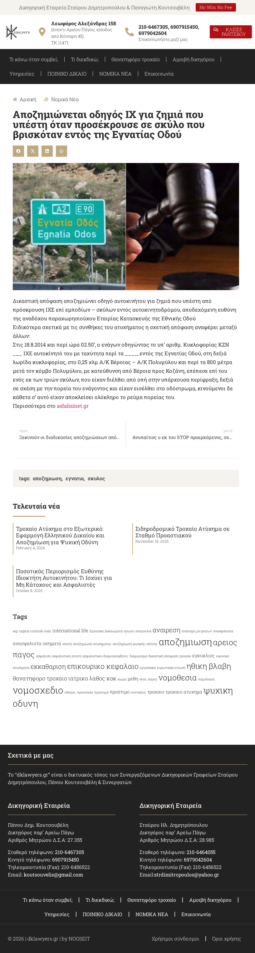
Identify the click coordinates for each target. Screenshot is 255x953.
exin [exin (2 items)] (47, 631)
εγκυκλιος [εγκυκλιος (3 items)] (203, 656)
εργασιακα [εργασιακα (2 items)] (148, 667)
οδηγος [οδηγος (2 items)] (70, 692)
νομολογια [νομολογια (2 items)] (206, 679)
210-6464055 (201, 852)
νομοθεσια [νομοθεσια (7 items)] (178, 677)
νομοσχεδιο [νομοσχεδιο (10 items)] (38, 690)
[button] (18, 151)
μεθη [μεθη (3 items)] (133, 679)
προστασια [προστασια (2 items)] (85, 692)
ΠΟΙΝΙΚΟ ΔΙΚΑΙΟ (66, 73)
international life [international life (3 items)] (70, 631)
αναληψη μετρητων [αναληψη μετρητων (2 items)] (197, 631)
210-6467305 (69, 852)
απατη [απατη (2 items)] (67, 644)
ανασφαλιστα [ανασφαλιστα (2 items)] (223, 631)
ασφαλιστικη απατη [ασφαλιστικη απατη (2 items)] (66, 656)
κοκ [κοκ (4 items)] (111, 678)
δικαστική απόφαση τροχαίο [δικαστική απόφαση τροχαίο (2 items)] (170, 656)
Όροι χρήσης (226, 938)
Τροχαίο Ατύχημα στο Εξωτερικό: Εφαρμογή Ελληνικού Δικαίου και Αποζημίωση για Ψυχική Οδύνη (60, 535)
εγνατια (75, 478)
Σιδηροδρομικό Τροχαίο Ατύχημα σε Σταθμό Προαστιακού (182, 532)
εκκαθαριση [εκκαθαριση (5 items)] (48, 666)
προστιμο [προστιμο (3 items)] (120, 692)
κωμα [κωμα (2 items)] (122, 679)
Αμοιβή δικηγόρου (193, 59)
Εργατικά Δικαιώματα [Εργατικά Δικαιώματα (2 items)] (106, 631)
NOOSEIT (79, 938)
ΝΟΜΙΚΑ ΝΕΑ (115, 73)
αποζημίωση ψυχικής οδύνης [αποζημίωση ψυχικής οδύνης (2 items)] (135, 644)
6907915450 (65, 859)
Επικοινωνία (159, 73)
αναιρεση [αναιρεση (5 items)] (166, 629)
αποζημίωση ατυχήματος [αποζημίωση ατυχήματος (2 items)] (92, 644)
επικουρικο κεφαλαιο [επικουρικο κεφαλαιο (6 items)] (103, 666)
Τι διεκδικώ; (85, 59)
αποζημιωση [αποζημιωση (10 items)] (185, 641)
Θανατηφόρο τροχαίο (135, 59)
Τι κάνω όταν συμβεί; (33, 59)
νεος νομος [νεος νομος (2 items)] (148, 679)
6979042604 (198, 859)
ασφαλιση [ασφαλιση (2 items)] (43, 656)
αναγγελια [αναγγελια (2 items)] (143, 631)
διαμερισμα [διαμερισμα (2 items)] (138, 656)
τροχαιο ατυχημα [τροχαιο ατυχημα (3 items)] (183, 692)
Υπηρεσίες (22, 73)
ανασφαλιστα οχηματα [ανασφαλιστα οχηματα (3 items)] (37, 643)
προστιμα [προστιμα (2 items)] (101, 692)
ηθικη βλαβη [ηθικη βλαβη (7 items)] (209, 666)
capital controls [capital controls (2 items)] (31, 631)
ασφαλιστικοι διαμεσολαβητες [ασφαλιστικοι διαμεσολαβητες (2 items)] (105, 656)
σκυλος (96, 478)
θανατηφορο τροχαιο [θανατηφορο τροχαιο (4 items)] (40, 678)
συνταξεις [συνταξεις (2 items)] (138, 692)
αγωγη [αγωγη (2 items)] (129, 631)
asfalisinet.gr (73, 405)
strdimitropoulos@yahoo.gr (186, 874)
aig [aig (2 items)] (15, 631)
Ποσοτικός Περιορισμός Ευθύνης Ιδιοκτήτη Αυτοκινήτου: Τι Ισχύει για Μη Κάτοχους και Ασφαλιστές (64, 577)
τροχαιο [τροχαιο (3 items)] (155, 692)
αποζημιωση (47, 478)
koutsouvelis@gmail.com (53, 874)
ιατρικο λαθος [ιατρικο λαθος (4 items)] (86, 678)
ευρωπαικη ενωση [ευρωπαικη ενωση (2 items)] (171, 667)
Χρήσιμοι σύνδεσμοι (175, 938)
